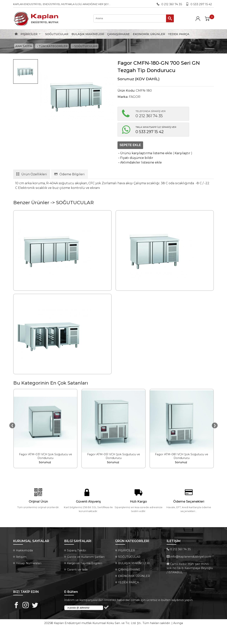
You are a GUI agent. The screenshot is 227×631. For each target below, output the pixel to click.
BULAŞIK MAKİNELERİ (87, 34)
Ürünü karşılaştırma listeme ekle (144, 153)
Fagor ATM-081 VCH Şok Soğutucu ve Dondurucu (181, 456)
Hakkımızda (24, 551)
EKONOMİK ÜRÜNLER (149, 34)
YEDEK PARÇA (178, 34)
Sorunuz (125, 79)
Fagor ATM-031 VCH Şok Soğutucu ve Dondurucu (45, 456)
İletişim (21, 557)
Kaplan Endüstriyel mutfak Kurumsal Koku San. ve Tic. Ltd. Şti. (97, 623)
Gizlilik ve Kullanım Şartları (85, 557)
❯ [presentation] (214, 426)
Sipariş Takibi (76, 551)
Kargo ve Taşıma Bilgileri (84, 564)
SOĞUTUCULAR (56, 34)
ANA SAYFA (23, 46)
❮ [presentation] (12, 426)
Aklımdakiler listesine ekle (139, 163)
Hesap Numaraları (28, 564)
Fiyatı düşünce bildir (135, 158)
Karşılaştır (182, 153)
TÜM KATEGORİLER (53, 46)
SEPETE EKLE (130, 145)
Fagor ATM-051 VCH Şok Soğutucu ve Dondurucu (113, 456)
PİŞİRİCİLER (29, 34)
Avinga (178, 623)
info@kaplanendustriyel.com (190, 557)
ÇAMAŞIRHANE (118, 34)
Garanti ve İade (77, 570)
